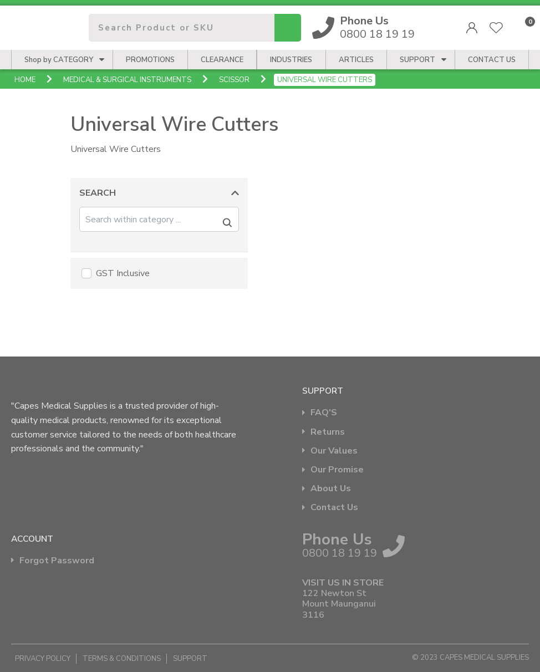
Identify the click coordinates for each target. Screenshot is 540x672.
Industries (291, 60)
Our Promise (337, 470)
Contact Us (334, 507)
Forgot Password (56, 561)
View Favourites (496, 27)
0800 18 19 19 (377, 27)
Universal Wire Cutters (324, 80)
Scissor (234, 80)
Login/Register (471, 27)
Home (24, 80)
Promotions (150, 60)
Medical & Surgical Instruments (127, 80)
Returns (327, 432)
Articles (356, 60)
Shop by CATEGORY (58, 60)
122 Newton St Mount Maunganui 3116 (339, 604)
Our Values (334, 451)
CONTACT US (492, 60)
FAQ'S (323, 413)
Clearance (222, 60)
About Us (330, 488)
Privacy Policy (42, 659)
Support (417, 60)
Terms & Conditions (122, 659)
